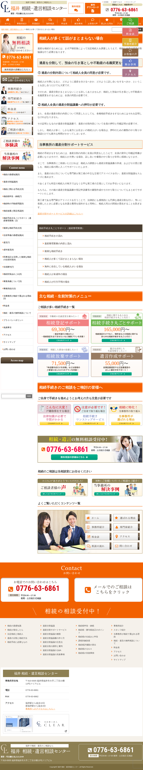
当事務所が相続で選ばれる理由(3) (17, 297)
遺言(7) (6, 242)
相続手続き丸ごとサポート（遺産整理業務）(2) (17, 219)
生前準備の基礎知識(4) (13, 235)
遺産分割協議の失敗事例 (54, 654)
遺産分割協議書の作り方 (54, 638)
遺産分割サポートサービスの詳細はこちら (60, 214)
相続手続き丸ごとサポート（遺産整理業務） (61, 228)
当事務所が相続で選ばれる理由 (126, 635)
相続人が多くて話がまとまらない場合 (64, 259)
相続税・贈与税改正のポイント (91, 631)
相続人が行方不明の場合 (57, 282)
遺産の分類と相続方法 (17, 638)
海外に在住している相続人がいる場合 (64, 266)
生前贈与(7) (8, 267)
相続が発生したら (15, 630)
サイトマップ (130, 2)
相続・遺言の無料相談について (17, 313)
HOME (106, 2)
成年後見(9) (8, 250)
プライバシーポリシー (13, 320)
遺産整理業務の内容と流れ (58, 243)
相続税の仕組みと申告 (88, 637)
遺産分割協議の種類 (52, 634)
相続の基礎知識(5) (11, 174)
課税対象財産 (84, 640)
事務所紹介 (119, 626)
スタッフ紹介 (120, 630)
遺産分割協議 (49, 626)
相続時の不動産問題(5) (13, 203)
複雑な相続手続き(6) (12, 228)
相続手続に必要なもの (17, 642)
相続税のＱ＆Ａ (85, 649)
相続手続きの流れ (54, 236)
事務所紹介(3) (9, 288)
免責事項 (7, 327)
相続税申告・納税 (86, 626)
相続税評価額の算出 (87, 645)
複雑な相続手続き (54, 251)
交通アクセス (117, 2)
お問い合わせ (9, 349)
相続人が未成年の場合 (56, 274)
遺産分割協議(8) (10, 182)
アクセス (7, 335)
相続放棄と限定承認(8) (13, 211)
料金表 (6, 306)
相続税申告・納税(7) (12, 196)
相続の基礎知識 (14, 626)
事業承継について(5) (12, 281)
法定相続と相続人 (15, 634)
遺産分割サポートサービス (55, 630)
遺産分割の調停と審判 (53, 646)
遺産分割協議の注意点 (53, 642)
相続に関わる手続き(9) (13, 189)
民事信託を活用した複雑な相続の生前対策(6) (17, 258)
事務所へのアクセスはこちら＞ (40, 709)
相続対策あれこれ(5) (12, 274)
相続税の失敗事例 (86, 653)
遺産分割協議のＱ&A (52, 650)
